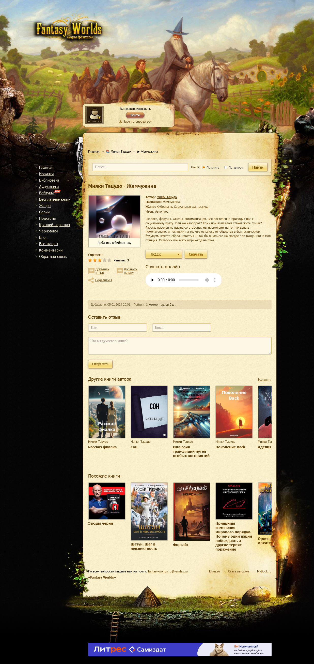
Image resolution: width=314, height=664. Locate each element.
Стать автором (238, 571)
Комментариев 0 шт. (162, 304)
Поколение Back (230, 447)
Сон (134, 447)
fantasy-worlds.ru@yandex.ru (168, 571)
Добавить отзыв (102, 270)
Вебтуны (46, 192)
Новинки (46, 173)
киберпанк (164, 206)
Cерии (44, 212)
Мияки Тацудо (121, 151)
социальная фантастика (191, 206)
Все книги (265, 379)
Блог (43, 237)
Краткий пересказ (54, 224)
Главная (46, 167)
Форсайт (181, 544)
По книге (210, 167)
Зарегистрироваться (137, 121)
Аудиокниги (49, 186)
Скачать (196, 254)
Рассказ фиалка (102, 447)
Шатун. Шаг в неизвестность (144, 546)
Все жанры (48, 243)
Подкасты (47, 218)
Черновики (48, 231)
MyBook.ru (264, 571)
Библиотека (49, 180)
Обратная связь (53, 256)
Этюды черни (100, 523)
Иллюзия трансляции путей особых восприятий (191, 451)
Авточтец (161, 211)
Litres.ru (214, 571)
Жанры (45, 205)
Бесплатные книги (54, 199)
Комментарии (50, 250)
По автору (233, 167)
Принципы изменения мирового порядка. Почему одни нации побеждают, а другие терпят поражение (233, 536)
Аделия (265, 447)
